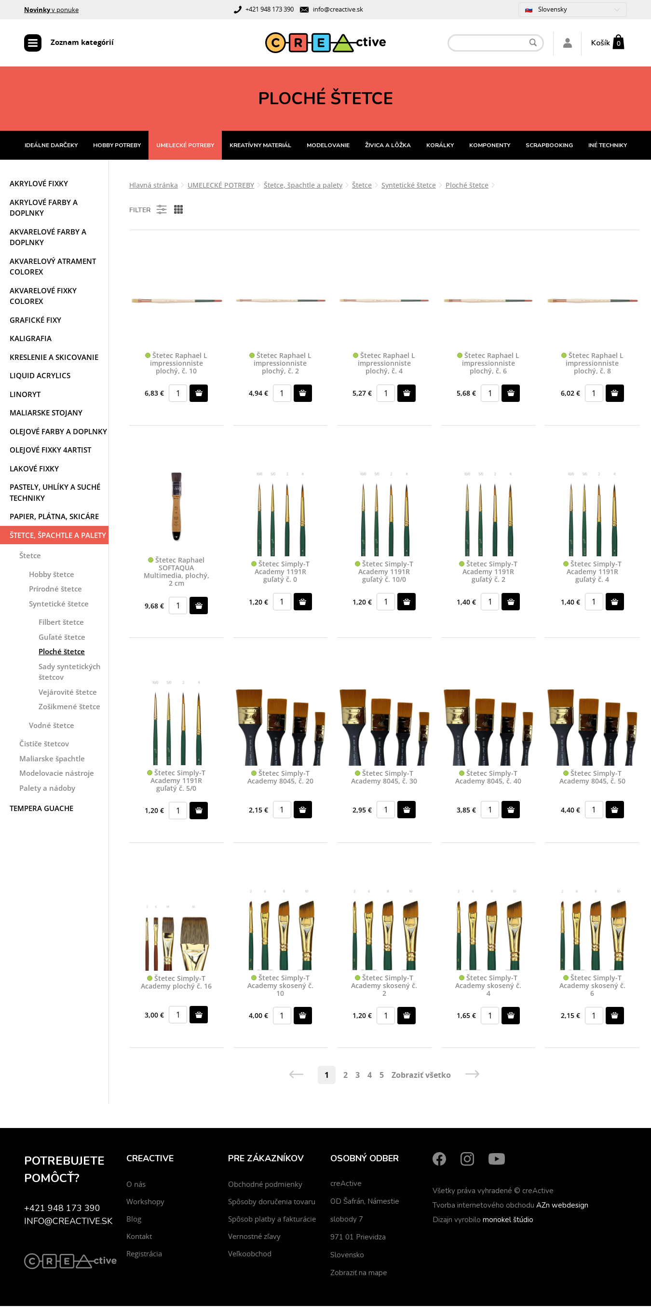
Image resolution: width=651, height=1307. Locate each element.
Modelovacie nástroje (56, 774)
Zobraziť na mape (358, 1274)
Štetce (30, 557)
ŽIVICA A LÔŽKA (388, 147)
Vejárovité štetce (68, 693)
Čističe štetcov (44, 745)
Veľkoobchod (249, 1254)
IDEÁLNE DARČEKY (51, 147)
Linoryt (25, 395)
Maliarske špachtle (52, 760)
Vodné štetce (51, 726)
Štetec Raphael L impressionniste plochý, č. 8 (592, 364)
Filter (148, 211)
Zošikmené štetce (69, 708)
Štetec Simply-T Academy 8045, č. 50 (592, 779)
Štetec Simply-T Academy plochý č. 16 (176, 984)
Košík (600, 43)
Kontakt (139, 1237)
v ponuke (51, 9)
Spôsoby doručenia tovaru (271, 1202)
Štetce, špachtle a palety (58, 536)
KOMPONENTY (489, 147)
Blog (133, 1219)
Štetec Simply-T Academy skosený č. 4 (488, 986)
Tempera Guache (41, 809)
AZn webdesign (562, 1206)
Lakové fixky (34, 470)
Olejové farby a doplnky (58, 433)
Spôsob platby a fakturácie (272, 1219)
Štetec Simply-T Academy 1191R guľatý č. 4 (592, 573)
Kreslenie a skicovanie (54, 358)
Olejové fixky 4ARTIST (50, 451)
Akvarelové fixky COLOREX (43, 297)
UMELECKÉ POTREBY (185, 147)
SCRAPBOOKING (549, 147)
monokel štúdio (508, 1220)
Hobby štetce (51, 575)
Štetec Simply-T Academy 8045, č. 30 (384, 779)
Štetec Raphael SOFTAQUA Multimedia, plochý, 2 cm (176, 573)
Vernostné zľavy (254, 1237)
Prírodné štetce (55, 590)
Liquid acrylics (40, 377)
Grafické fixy (35, 321)
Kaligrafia (31, 339)
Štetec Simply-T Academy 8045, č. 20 (280, 779)
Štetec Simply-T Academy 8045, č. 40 (488, 779)
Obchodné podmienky (265, 1185)
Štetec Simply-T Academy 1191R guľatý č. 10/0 (384, 573)
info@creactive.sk (338, 9)
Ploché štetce (62, 653)
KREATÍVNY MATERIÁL (260, 147)
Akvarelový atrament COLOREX (53, 268)
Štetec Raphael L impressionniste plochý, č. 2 (280, 364)
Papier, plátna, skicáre (54, 518)
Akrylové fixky (39, 185)
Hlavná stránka (153, 186)
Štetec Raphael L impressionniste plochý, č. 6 (488, 364)
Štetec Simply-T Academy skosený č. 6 (592, 986)
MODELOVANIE (328, 147)
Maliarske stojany (46, 414)
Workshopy (145, 1202)
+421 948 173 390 (269, 9)
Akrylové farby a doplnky (44, 209)
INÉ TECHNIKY (607, 147)
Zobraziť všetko (421, 1076)
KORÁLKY (440, 147)
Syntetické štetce (59, 605)
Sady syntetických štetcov (70, 673)
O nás (136, 1185)
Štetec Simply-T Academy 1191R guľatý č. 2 (488, 573)
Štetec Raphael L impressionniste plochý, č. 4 (384, 364)
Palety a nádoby (47, 789)
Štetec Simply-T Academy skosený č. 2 (384, 986)
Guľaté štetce (62, 638)
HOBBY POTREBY (117, 147)
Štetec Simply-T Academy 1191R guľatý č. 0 (280, 573)
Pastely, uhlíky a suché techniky (55, 493)
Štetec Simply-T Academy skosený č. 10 (280, 986)
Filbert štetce (61, 623)
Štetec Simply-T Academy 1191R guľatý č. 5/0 (176, 782)
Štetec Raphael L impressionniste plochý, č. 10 (176, 364)
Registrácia (144, 1254)
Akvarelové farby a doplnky (48, 238)
